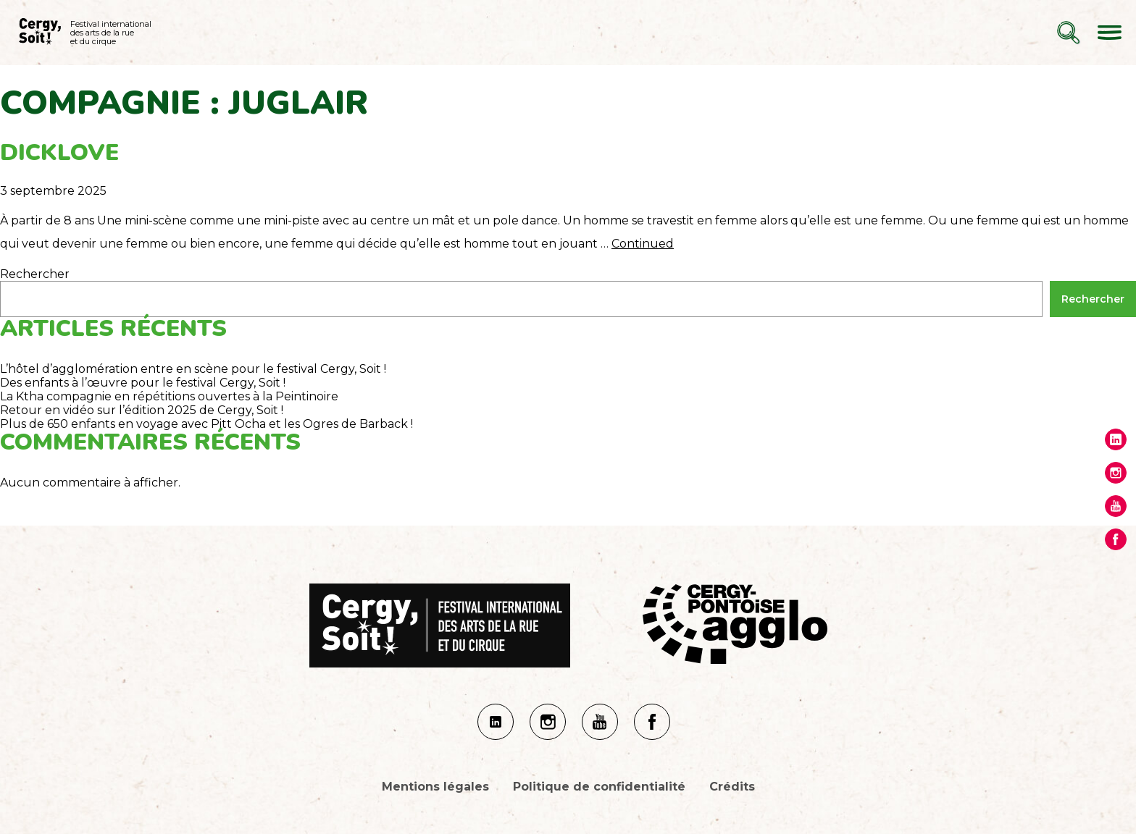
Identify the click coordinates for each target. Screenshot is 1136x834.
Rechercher (35, 274)
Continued (642, 243)
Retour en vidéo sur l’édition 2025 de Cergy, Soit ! (141, 410)
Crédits (732, 786)
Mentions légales (435, 786)
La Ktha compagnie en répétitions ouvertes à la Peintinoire (169, 396)
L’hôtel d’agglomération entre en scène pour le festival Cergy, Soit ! (193, 369)
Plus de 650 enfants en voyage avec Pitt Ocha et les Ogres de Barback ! (206, 424)
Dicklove (59, 152)
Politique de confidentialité (599, 786)
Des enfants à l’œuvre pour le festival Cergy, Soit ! (142, 382)
